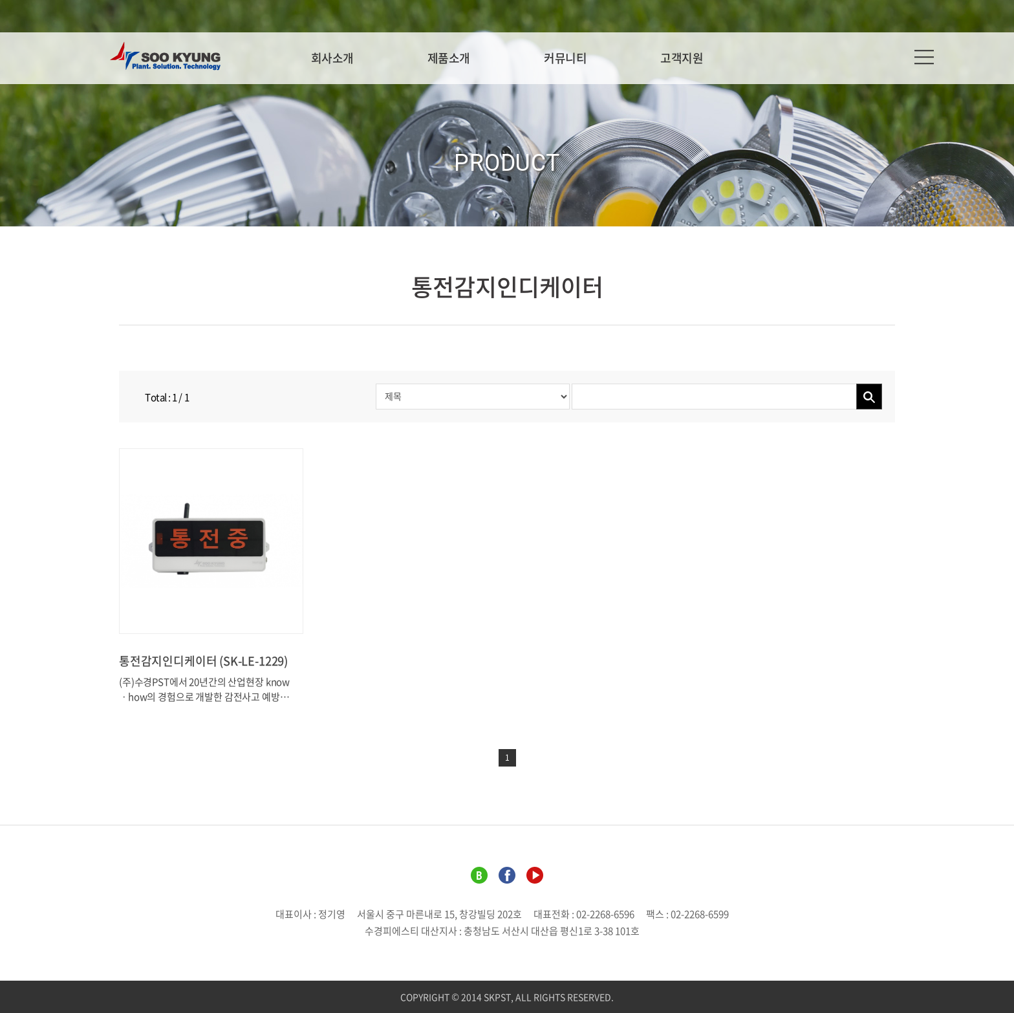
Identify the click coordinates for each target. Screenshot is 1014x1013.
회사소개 (332, 58)
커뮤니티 (565, 58)
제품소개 (448, 58)
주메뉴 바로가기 (0, 0)
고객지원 (681, 58)
